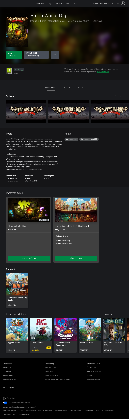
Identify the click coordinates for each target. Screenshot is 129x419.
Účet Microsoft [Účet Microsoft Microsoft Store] (91, 367)
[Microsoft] (11, 3)
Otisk (21, 410)
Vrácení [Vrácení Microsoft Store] (89, 375)
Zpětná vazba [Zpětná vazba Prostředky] (49, 371)
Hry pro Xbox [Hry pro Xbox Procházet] (7, 371)
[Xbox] (28, 3)
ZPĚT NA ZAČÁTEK (28, 258)
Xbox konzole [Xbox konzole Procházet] (7, 367)
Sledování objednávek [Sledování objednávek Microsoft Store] (93, 379)
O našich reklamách (108, 410)
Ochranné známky (76, 410)
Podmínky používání (61, 410)
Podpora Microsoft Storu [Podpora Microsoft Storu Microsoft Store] (94, 371)
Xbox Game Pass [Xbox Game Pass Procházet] (8, 375)
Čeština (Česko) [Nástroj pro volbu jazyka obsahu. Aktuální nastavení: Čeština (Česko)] (11, 398)
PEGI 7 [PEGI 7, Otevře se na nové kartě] (19, 70)
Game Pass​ (40, 3)
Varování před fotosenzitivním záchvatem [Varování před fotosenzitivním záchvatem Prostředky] (57, 379)
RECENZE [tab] (67, 87)
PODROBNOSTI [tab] (51, 87)
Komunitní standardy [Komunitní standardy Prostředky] (51, 375)
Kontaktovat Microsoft (10, 410)
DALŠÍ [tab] (80, 87)
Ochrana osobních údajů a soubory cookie (39, 410)
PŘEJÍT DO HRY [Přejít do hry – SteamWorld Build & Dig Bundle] (76, 258)
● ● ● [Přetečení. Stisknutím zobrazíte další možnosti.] (55, 54)
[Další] (120, 96)
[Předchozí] (115, 96)
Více (73, 3)
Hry (50, 3)
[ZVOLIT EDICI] (36, 55)
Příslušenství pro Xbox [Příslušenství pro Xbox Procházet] (9, 379)
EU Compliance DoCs (9, 414)
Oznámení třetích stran (92, 410)
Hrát (67, 3)
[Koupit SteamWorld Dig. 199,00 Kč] (14, 55)
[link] (17, 290)
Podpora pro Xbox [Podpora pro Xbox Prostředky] (50, 367)
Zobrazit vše (107, 314)
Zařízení (59, 3)
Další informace (103, 71)
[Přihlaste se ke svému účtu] (123, 3)
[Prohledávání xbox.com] (112, 3)
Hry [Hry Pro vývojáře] (4, 391)
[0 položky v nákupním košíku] (118, 3)
